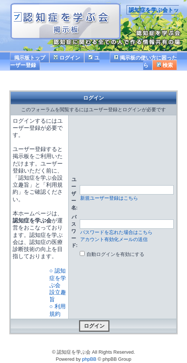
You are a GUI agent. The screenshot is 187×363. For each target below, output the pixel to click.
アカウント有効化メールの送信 (114, 239)
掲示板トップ (29, 58)
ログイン (66, 58)
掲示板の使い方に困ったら (145, 61)
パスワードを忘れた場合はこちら (116, 232)
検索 (165, 65)
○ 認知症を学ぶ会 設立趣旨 (57, 284)
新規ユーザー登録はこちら (109, 198)
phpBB (89, 359)
